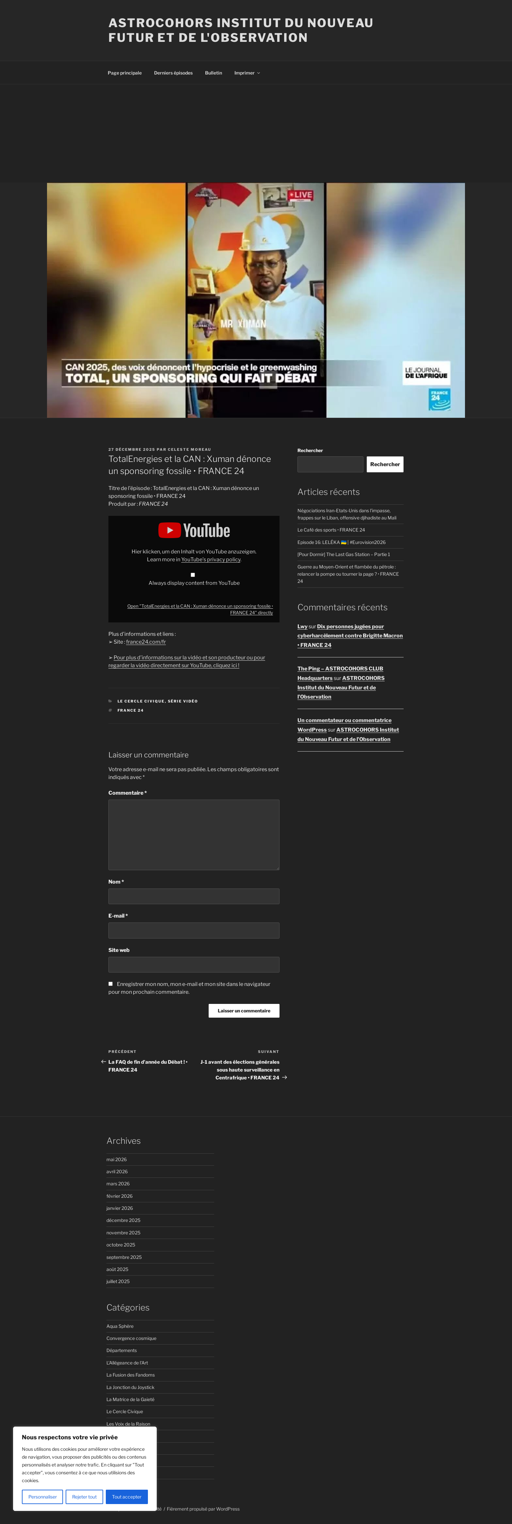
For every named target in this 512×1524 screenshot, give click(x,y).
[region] (85, 1469)
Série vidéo (183, 701)
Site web (119, 950)
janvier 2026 (119, 1208)
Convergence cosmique (131, 1338)
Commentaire (127, 793)
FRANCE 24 (131, 710)
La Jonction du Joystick (130, 1387)
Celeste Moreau (189, 449)
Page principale (125, 73)
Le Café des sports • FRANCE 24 (331, 530)
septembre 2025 (124, 1257)
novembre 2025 (123, 1232)
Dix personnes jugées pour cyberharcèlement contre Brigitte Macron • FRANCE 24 (350, 636)
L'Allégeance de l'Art (127, 1362)
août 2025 (117, 1269)
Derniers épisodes (173, 73)
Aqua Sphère (120, 1326)
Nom (116, 882)
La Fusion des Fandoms (130, 1375)
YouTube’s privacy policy (210, 559)
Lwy (302, 626)
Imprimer (247, 73)
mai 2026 (116, 1159)
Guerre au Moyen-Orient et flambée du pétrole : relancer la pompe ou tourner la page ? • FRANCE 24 (348, 574)
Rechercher (310, 450)
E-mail (118, 916)
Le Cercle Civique (141, 701)
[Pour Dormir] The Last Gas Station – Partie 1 (343, 554)
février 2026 (119, 1196)
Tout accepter (126, 1496)
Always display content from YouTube (194, 583)
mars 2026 (118, 1183)
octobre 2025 (120, 1244)
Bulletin (213, 73)
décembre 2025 (123, 1220)
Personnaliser (42, 1496)
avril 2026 (117, 1171)
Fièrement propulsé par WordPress (203, 1509)
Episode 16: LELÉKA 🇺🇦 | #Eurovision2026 (341, 542)
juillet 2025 (118, 1281)
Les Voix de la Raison (128, 1424)
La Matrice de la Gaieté (130, 1399)
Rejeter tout (84, 1496)
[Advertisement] (256, 133)
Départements (121, 1350)
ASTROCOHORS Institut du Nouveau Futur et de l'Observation (241, 30)
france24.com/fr (146, 642)
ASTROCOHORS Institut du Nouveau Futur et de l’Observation (341, 687)
